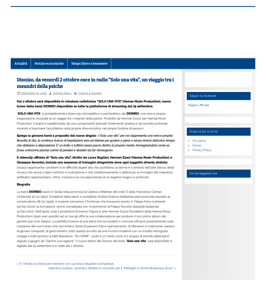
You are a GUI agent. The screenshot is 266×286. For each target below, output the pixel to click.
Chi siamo (199, 141)
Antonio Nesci (62, 93)
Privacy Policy (201, 150)
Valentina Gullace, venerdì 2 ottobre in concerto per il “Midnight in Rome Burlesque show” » (112, 268)
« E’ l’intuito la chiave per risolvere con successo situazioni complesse (65, 264)
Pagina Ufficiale (198, 105)
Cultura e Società (89, 93)
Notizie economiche (49, 63)
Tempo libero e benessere (89, 63)
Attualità (20, 63)
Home (196, 145)
